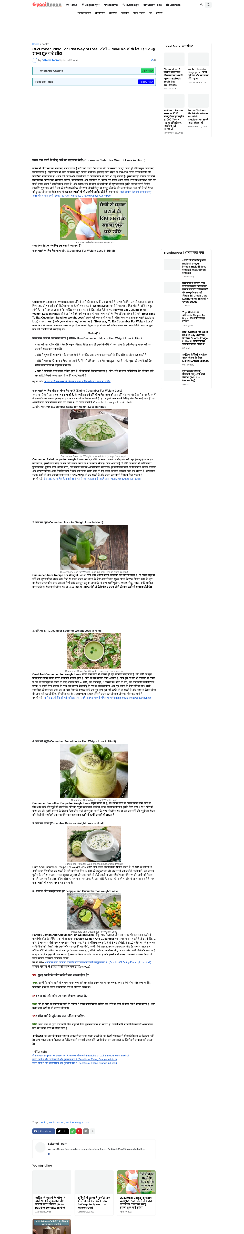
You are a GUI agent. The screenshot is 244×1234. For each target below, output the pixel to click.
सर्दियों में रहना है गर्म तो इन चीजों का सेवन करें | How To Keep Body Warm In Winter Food (93, 1202)
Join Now (147, 71)
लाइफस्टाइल (84, 13)
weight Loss (82, 1122)
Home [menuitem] (71, 5)
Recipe (70, 1122)
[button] (201, 5)
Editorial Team (57, 1144)
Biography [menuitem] (89, 5)
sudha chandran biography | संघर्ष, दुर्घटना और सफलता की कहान (198, 74)
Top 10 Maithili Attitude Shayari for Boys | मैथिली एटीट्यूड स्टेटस (193, 317)
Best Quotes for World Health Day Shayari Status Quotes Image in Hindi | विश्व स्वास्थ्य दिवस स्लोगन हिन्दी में (195, 338)
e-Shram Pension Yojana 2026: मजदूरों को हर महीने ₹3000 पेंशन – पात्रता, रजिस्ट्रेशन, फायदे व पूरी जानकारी (174, 119)
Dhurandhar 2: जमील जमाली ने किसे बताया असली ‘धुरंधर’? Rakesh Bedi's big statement (173, 77)
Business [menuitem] (173, 5)
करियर (113, 13)
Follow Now (146, 82)
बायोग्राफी (100, 13)
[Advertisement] (94, 29)
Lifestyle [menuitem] (111, 5)
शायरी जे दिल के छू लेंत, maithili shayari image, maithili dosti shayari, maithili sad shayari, (194, 266)
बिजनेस (125, 13)
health (45, 44)
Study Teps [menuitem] (153, 5)
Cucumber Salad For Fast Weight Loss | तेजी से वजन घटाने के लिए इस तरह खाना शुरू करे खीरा (136, 1202)
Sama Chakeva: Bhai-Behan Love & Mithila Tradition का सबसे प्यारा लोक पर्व (198, 116)
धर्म (150, 13)
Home (35, 44)
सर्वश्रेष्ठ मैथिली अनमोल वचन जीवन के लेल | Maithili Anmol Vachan (195, 358)
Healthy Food (56, 1122)
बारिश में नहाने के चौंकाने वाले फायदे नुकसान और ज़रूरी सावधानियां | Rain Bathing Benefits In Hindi (50, 1202)
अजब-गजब (139, 13)
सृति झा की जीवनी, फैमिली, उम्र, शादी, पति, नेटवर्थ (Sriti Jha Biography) (193, 376)
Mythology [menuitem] (131, 5)
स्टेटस (159, 13)
